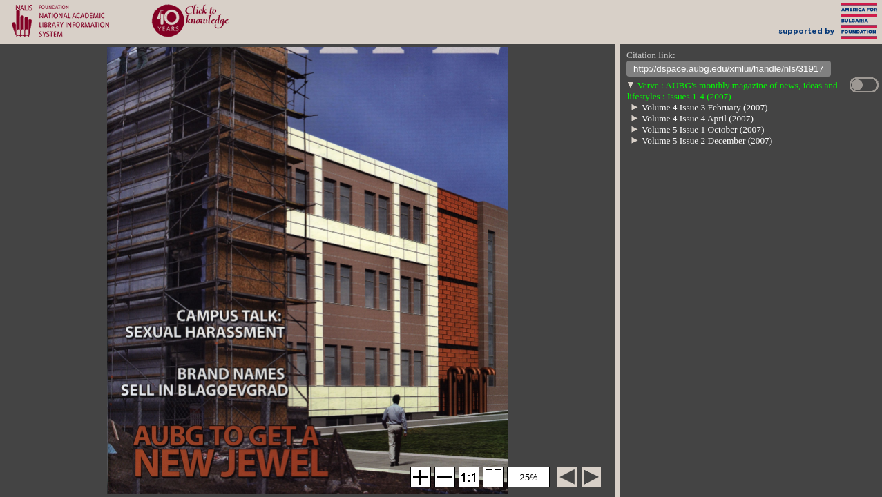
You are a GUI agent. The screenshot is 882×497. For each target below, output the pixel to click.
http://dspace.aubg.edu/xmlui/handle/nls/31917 (728, 70)
